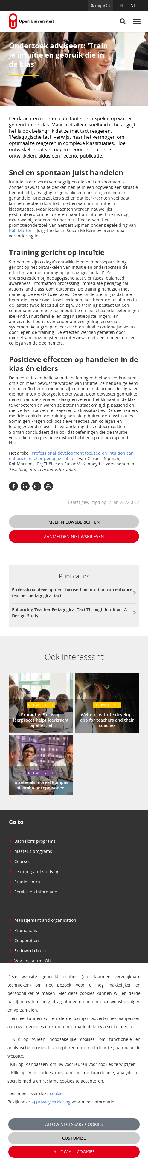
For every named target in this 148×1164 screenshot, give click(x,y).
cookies (57, 1093)
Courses (19, 861)
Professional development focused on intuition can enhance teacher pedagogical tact (71, 455)
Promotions (23, 930)
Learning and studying (34, 871)
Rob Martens (22, 230)
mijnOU (100, 5)
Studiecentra (24, 881)
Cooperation (24, 940)
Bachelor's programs (32, 841)
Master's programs (30, 851)
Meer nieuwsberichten (74, 522)
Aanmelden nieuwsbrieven (74, 536)
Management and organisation (42, 920)
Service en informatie (33, 892)
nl (133, 5)
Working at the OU (30, 961)
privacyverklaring (53, 1102)
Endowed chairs (27, 950)
